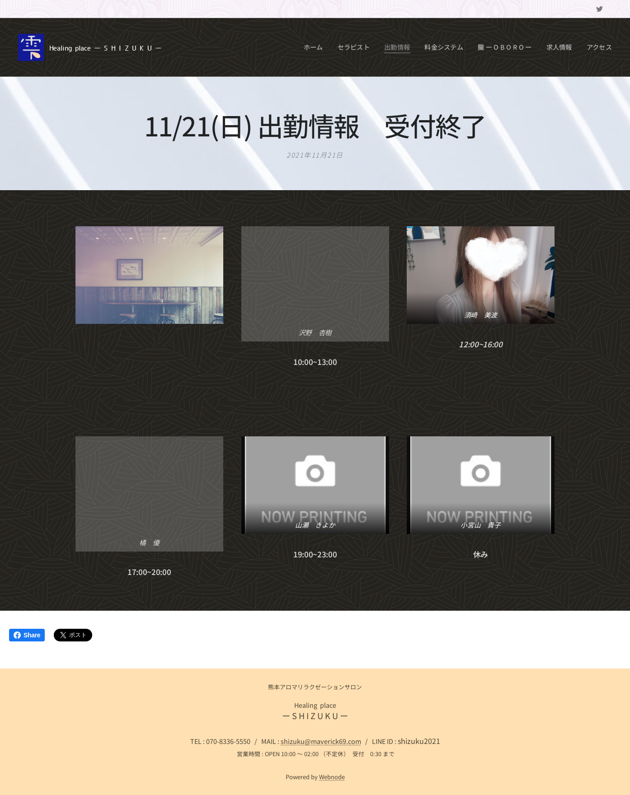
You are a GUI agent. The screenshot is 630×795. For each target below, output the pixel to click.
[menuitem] (329, 47)
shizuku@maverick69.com (321, 741)
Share (27, 635)
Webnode (332, 776)
